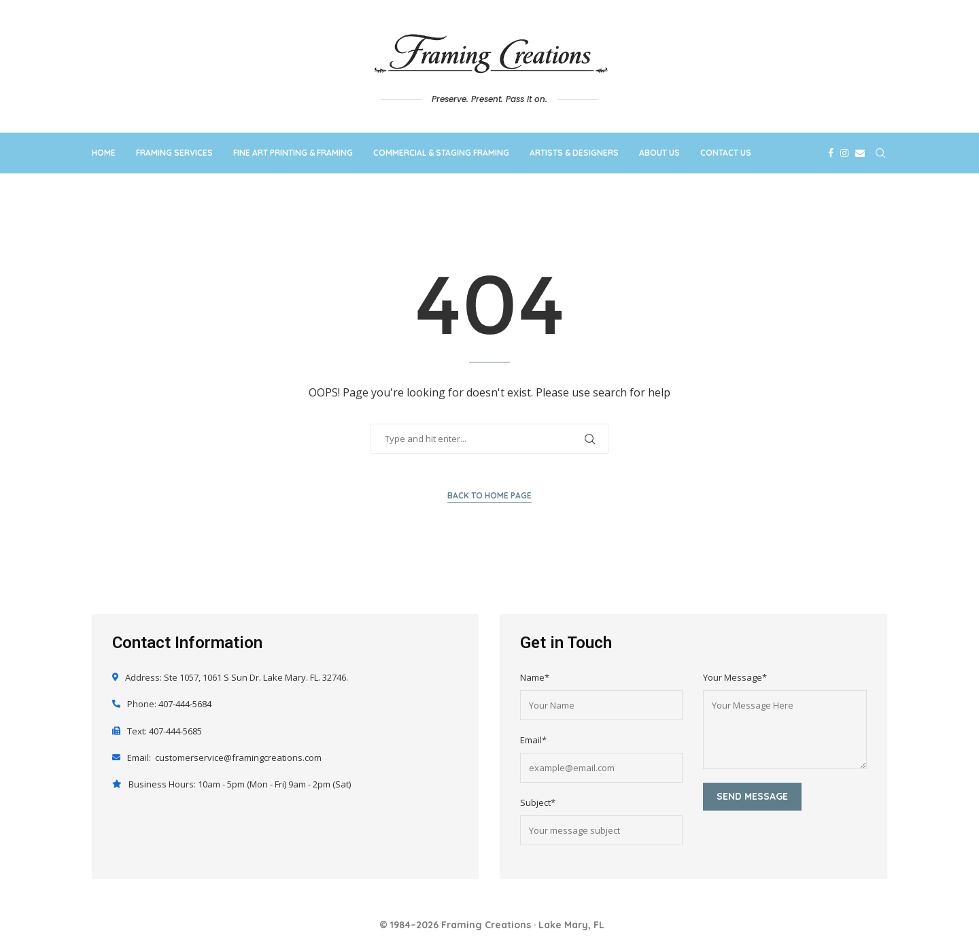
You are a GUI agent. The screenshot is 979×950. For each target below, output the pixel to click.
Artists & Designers (574, 153)
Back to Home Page (489, 495)
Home (104, 153)
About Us (659, 153)
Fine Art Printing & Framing (293, 153)
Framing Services (174, 153)
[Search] (880, 153)
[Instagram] (844, 153)
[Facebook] (831, 153)
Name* (534, 677)
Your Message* (735, 677)
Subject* (537, 802)
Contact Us (725, 153)
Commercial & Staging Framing (441, 153)
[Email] (860, 153)
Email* (533, 740)
